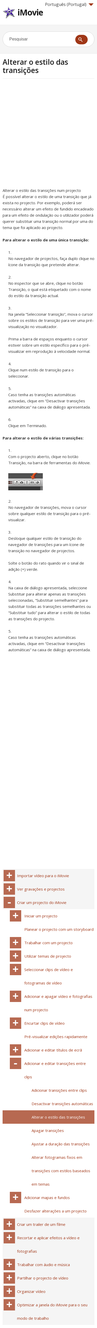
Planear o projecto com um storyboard (59, 929)
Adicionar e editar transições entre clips (55, 1070)
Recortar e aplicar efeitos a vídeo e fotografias (48, 1244)
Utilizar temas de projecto (47, 956)
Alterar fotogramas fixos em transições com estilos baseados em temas (61, 1171)
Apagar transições (48, 1130)
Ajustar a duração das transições (61, 1143)
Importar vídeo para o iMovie (43, 875)
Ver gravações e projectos (41, 889)
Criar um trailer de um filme (41, 1224)
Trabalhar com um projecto (48, 942)
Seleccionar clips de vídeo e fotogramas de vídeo (48, 976)
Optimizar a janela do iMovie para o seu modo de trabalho (52, 1311)
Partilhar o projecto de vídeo (42, 1278)
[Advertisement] (48, 134)
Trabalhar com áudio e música (43, 1264)
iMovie (30, 12)
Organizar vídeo (31, 1291)
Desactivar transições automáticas (62, 1103)
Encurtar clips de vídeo (44, 1023)
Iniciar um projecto (40, 915)
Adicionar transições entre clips (59, 1090)
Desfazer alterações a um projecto (55, 1210)
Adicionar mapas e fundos (47, 1197)
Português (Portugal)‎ (69, 4)
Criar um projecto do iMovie (41, 902)
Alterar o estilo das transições (58, 1117)
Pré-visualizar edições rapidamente (55, 1036)
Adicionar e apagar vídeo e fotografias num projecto (58, 1003)
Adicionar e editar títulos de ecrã (53, 1050)
